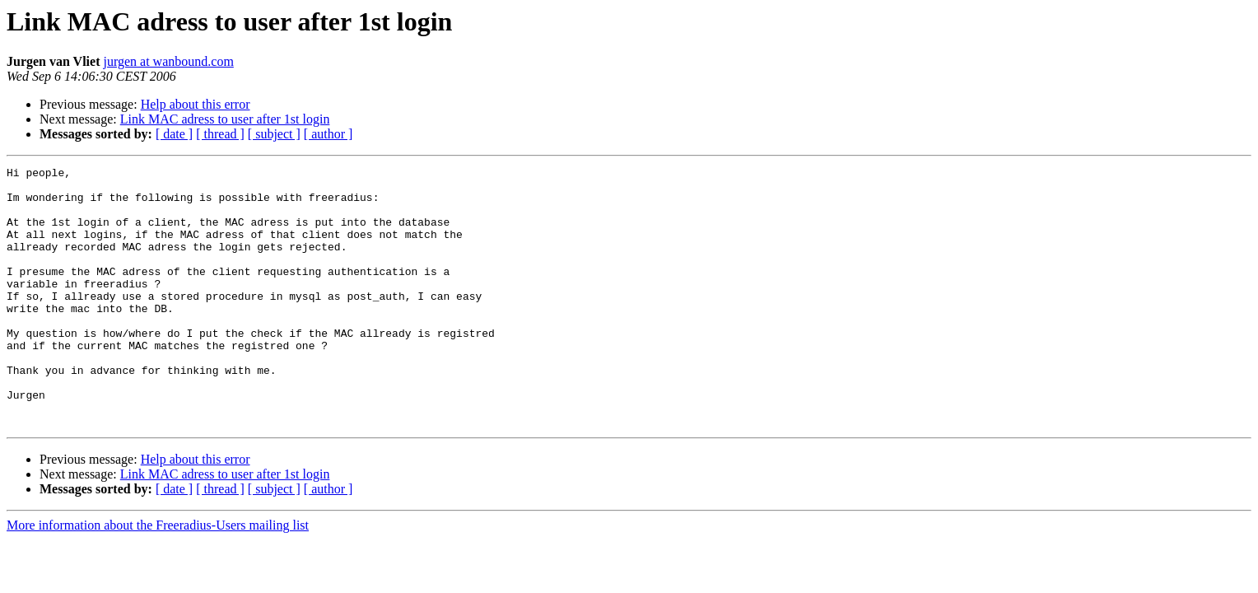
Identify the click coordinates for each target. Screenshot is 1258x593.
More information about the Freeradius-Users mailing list (158, 577)
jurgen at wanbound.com (168, 61)
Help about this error (195, 104)
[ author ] (328, 134)
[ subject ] (274, 134)
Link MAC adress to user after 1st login (225, 119)
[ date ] (174, 134)
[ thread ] (220, 134)
